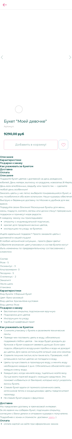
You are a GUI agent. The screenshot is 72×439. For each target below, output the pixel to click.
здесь (51, 417)
